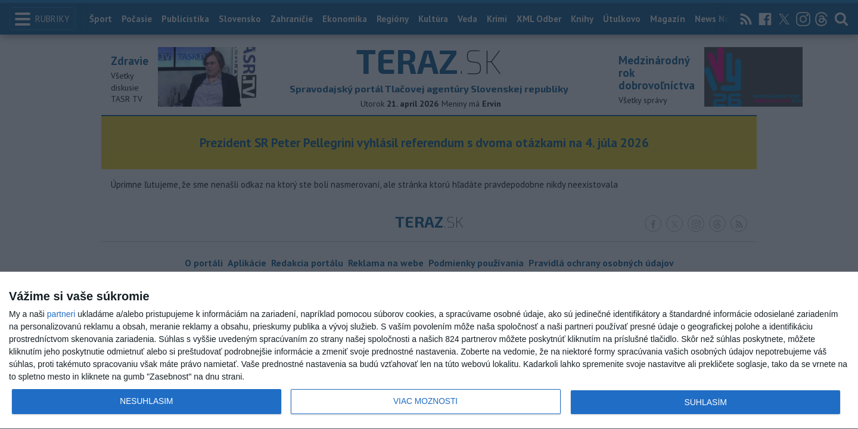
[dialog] (429, 350)
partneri (61, 314)
